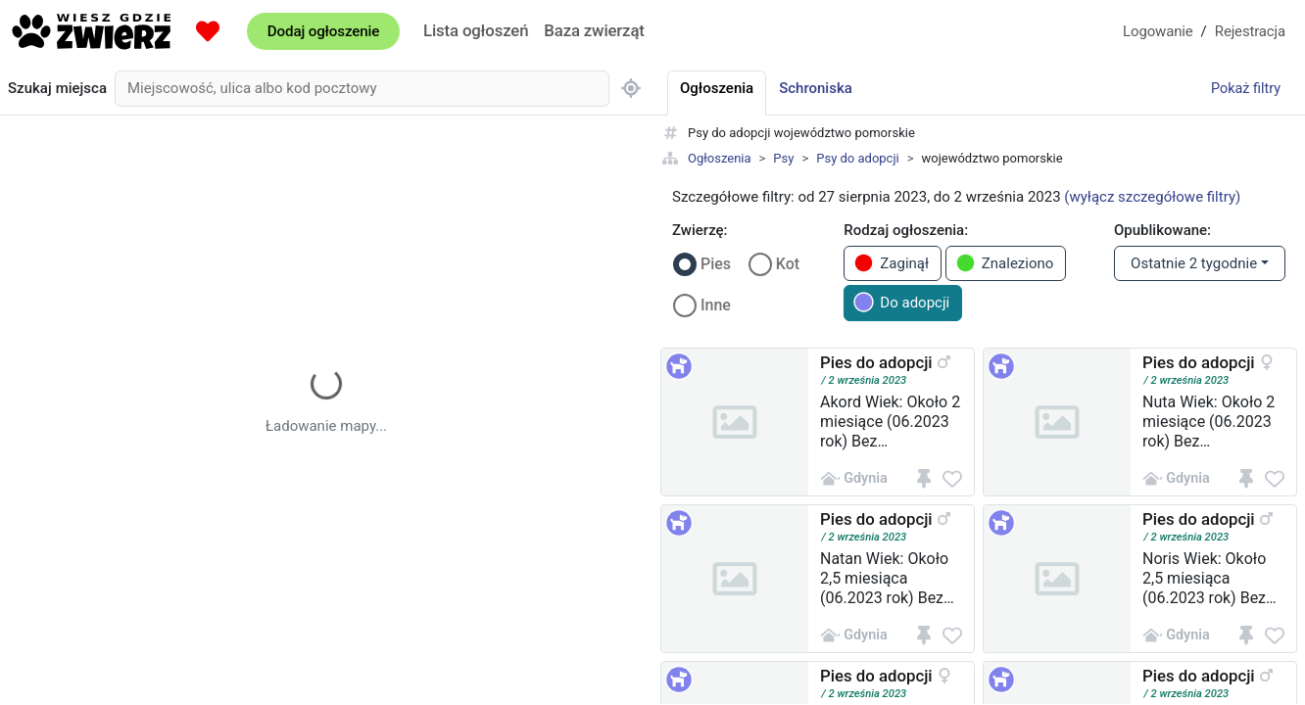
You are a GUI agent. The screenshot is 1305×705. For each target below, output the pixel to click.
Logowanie (1158, 31)
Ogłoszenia (719, 158)
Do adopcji (901, 302)
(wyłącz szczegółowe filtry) (1152, 197)
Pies (716, 264)
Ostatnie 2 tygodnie (1194, 263)
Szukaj (57, 88)
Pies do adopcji (876, 362)
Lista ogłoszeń (475, 30)
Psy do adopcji (857, 158)
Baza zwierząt (594, 30)
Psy (783, 158)
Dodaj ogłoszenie (323, 31)
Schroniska (815, 88)
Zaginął (891, 263)
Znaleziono (1004, 263)
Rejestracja (1250, 31)
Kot (787, 264)
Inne (716, 305)
